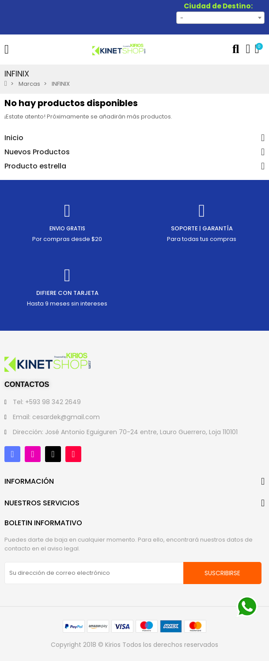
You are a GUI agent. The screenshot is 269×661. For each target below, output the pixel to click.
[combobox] (220, 17)
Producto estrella (35, 166)
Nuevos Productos (37, 152)
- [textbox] (181, 18)
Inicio (13, 138)
